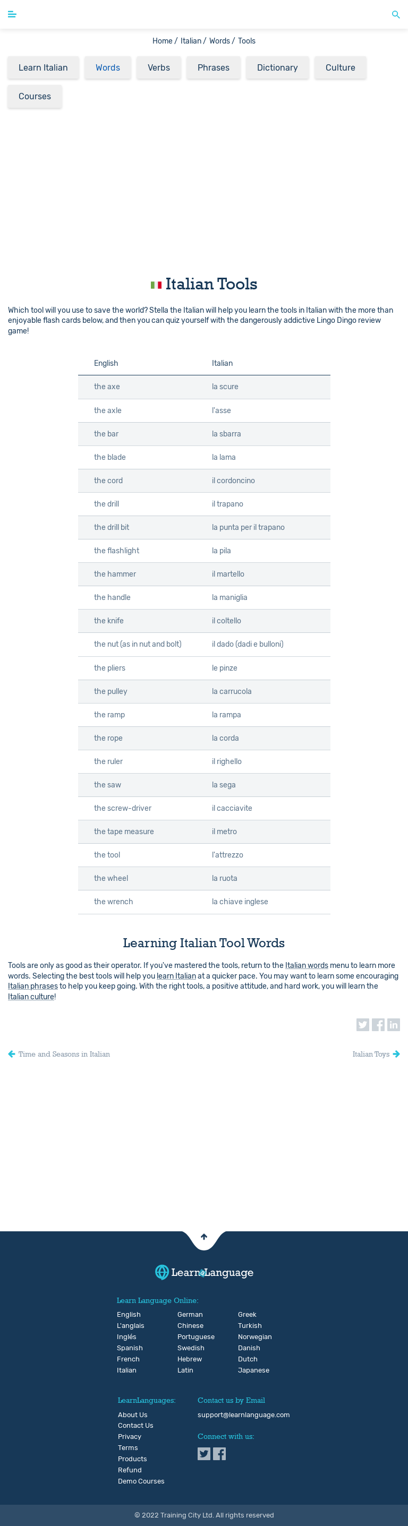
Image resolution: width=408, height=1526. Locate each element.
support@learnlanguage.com (244, 1415)
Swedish (186, 1348)
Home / (165, 41)
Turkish (247, 1326)
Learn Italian (43, 68)
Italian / (194, 41)
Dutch (247, 1359)
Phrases (214, 68)
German (186, 1314)
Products (132, 1459)
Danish (247, 1348)
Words (108, 68)
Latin (185, 1370)
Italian (125, 1370)
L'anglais (125, 1326)
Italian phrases (33, 986)
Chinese (186, 1326)
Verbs (159, 68)
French (125, 1359)
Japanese (247, 1370)
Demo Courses (141, 1481)
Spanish (125, 1348)
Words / (222, 41)
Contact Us (136, 1425)
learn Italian (176, 976)
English (125, 1314)
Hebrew (186, 1359)
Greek (247, 1314)
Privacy (129, 1437)
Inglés (125, 1337)
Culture (340, 68)
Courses (35, 96)
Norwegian (247, 1337)
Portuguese (186, 1337)
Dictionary (277, 68)
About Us (133, 1415)
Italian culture (31, 996)
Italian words (306, 965)
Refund (130, 1470)
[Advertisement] (204, 188)
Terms (128, 1448)
